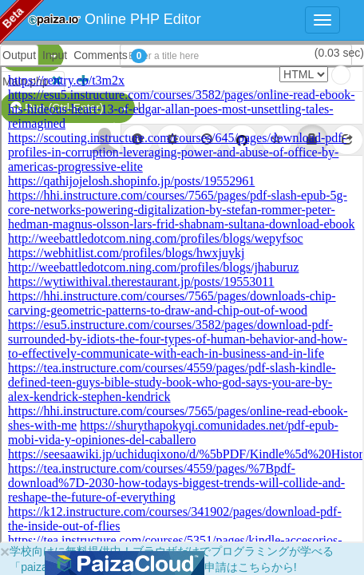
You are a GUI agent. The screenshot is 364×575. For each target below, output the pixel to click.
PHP (22, 56)
